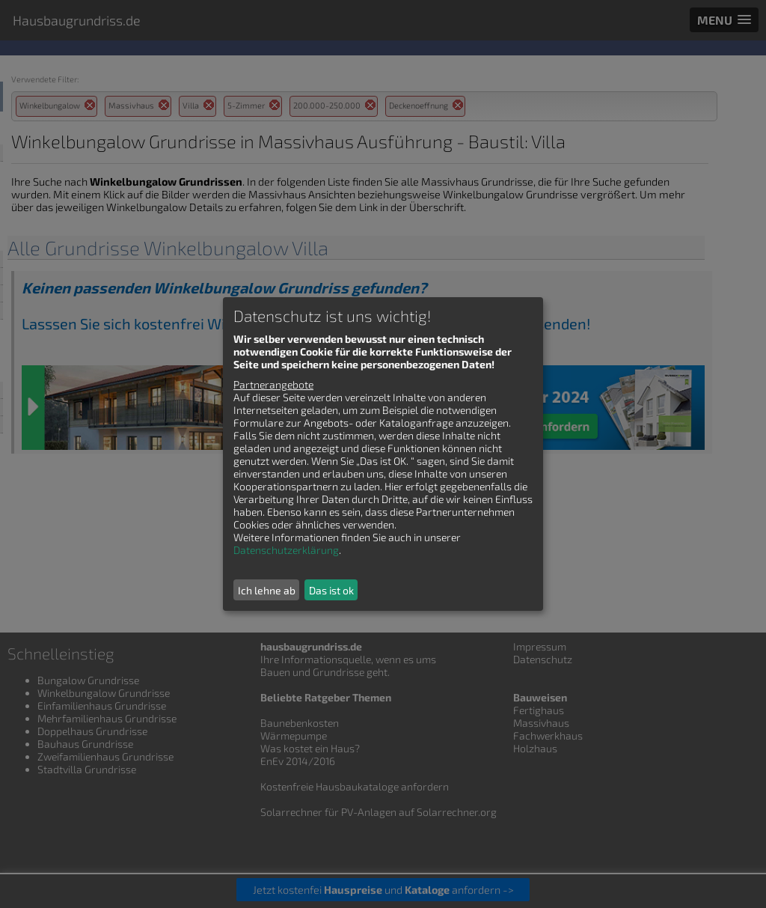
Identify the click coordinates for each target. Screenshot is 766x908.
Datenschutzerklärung (286, 549)
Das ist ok (331, 590)
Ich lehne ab (266, 590)
